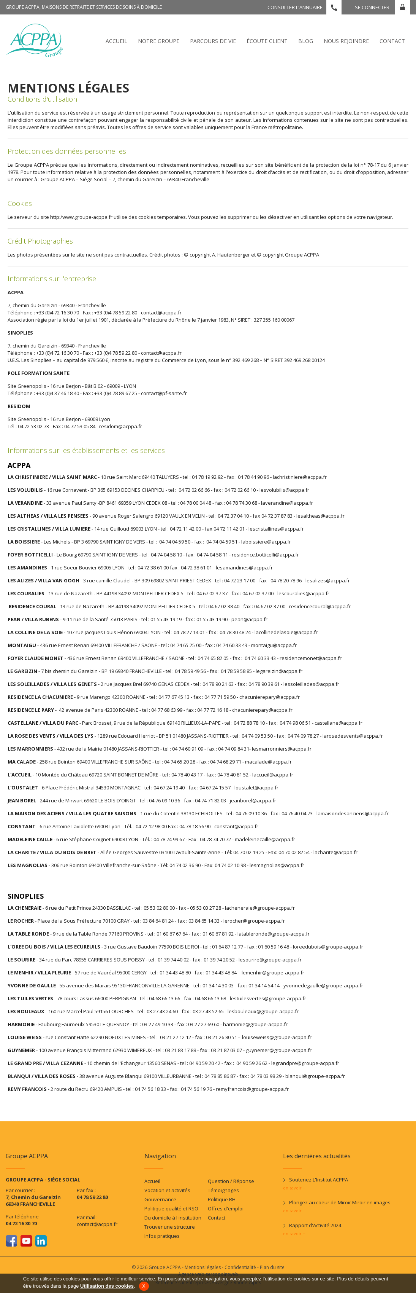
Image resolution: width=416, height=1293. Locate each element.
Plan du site (272, 1267)
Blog (305, 41)
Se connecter (372, 7)
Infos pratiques (162, 1235)
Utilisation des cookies (107, 1286)
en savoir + (294, 1188)
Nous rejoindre (346, 41)
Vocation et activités (167, 1190)
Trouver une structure (169, 1226)
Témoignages (223, 1190)
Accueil (116, 41)
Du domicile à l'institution (172, 1217)
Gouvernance (160, 1199)
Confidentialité (240, 1267)
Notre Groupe (158, 41)
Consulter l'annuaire (295, 7)
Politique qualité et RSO (171, 1208)
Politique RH (222, 1199)
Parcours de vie (213, 41)
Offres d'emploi (226, 1208)
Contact (392, 41)
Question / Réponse (231, 1181)
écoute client (267, 41)
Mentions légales (203, 1267)
